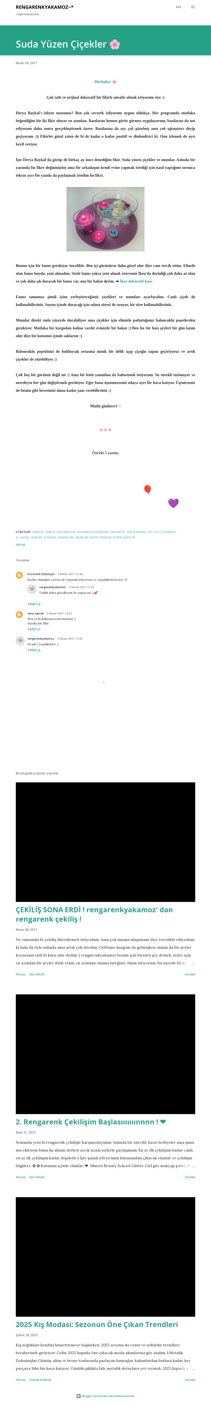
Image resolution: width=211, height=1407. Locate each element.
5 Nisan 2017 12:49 (70, 574)
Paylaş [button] (20, 544)
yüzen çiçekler (124, 537)
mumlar (82, 537)
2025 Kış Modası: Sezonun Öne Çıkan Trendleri (97, 1324)
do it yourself (165, 532)
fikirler (36, 537)
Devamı (190, 974)
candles (38, 532)
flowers (49, 537)
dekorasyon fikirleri (92, 532)
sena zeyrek (35, 613)
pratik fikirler (100, 537)
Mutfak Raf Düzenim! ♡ (105, 516)
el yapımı (22, 537)
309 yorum (36, 1177)
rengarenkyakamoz (52, 587)
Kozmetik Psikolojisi (41, 574)
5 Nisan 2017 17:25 (81, 587)
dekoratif (117, 532)
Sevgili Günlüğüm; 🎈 (105, 489)
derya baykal (136, 532)
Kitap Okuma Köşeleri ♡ (105, 476)
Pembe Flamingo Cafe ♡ (105, 463)
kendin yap (66, 537)
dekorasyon (66, 532)
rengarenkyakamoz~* (45, 7)
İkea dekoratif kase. (136, 281)
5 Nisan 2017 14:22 (59, 613)
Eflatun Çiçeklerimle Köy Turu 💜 (105, 503)
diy (150, 532)
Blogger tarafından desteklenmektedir (105, 1396)
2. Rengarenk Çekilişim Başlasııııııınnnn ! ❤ (91, 1122)
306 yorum (36, 974)
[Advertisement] (105, 737)
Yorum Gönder (40, 1380)
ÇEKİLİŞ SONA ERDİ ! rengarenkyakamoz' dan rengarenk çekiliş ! (94, 914)
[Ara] (178, 7)
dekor (50, 532)
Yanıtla (34, 604)
